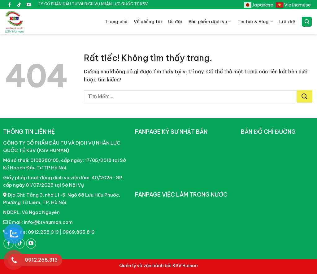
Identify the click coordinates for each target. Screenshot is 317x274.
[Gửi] (304, 96)
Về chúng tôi (148, 21)
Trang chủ (116, 21)
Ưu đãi (175, 21)
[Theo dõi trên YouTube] (29, 5)
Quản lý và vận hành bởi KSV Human (158, 265)
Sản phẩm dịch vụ (210, 21)
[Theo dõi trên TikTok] (19, 5)
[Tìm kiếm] (307, 22)
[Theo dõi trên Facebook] (9, 5)
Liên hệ (287, 21)
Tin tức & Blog (255, 21)
